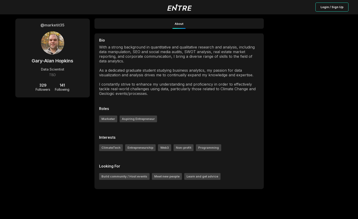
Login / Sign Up (332, 7)
